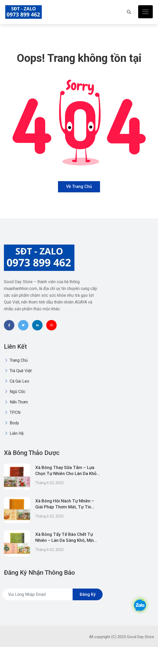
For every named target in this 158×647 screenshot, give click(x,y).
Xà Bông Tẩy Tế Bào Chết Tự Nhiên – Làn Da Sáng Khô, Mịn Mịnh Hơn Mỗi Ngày (64, 540)
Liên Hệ (14, 433)
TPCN (12, 412)
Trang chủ (16, 360)
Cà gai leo (16, 381)
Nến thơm (16, 402)
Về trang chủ (79, 186)
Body (11, 422)
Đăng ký (88, 594)
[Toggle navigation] (145, 11)
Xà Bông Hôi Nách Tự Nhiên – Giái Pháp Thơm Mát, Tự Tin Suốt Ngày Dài (64, 506)
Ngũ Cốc (14, 391)
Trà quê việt (18, 370)
